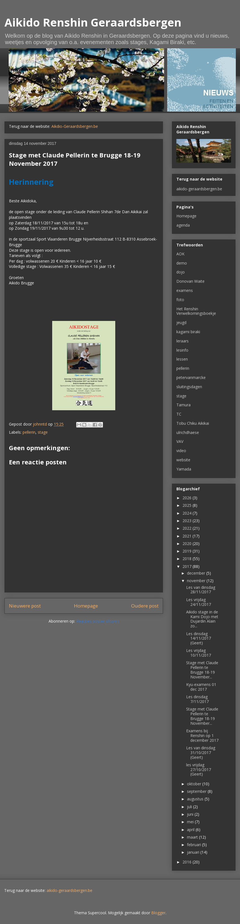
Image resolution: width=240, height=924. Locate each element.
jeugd (181, 322)
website (183, 459)
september (197, 791)
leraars (182, 341)
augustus (196, 798)
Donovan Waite (190, 281)
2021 (188, 536)
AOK (180, 253)
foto (180, 299)
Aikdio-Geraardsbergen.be (74, 126)
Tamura (183, 404)
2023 (188, 520)
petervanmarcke (191, 377)
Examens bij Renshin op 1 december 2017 (202, 735)
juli (190, 806)
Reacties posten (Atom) (97, 621)
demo (181, 263)
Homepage (86, 606)
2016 (188, 862)
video (181, 450)
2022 (188, 528)
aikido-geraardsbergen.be (199, 188)
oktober (194, 783)
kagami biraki (188, 331)
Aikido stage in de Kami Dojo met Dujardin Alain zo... (202, 618)
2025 (188, 505)
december (196, 573)
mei (191, 821)
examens (184, 290)
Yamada (183, 469)
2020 (188, 543)
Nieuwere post (25, 606)
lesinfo (182, 350)
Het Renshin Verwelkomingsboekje (196, 311)
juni (191, 814)
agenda (183, 225)
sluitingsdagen (189, 386)
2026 (188, 497)
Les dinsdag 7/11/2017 (197, 699)
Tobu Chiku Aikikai (192, 423)
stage (43, 432)
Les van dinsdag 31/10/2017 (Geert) (200, 752)
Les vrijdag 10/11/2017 (198, 653)
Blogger (158, 912)
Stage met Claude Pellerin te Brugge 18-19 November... (202, 669)
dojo (180, 272)
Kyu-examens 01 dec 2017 (201, 687)
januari (193, 852)
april (191, 829)
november (197, 580)
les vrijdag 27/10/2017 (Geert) (198, 769)
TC (178, 414)
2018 (188, 558)
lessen (182, 359)
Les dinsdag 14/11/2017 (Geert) (198, 638)
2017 (188, 566)
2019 (188, 551)
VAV (179, 441)
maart (193, 837)
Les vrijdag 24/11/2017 (198, 602)
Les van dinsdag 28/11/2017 (200, 590)
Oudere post (145, 606)
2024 (188, 513)
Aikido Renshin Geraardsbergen (92, 22)
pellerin (29, 432)
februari (194, 844)
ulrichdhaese (187, 432)
